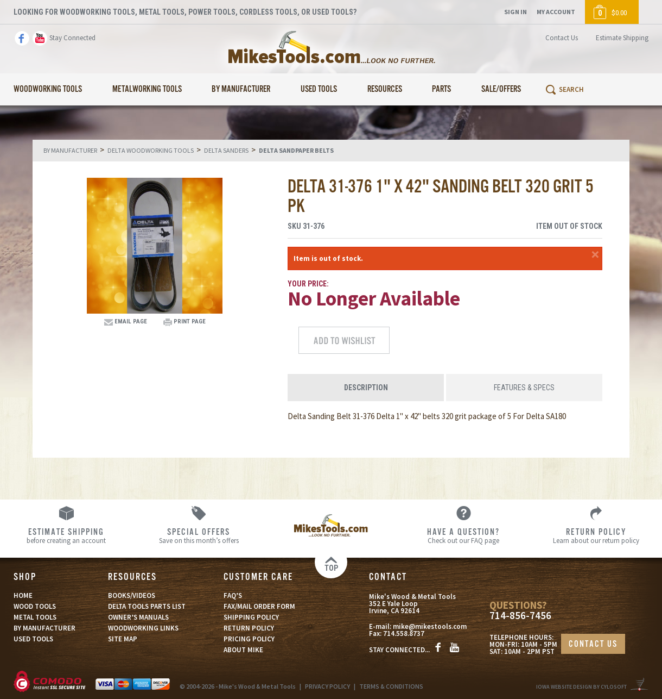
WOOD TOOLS (35, 606)
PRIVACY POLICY (327, 686)
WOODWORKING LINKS (143, 628)
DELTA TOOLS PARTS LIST (147, 606)
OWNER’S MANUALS (138, 617)
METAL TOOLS (35, 617)
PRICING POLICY (249, 638)
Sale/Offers (501, 89)
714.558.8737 (403, 633)
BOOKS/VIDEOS (131, 595)
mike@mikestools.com (430, 626)
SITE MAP (122, 638)
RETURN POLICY (249, 628)
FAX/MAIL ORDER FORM (259, 606)
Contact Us (561, 37)
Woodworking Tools (48, 89)
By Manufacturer (241, 89)
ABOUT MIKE (243, 649)
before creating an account (66, 535)
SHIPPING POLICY (251, 617)
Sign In (515, 12)
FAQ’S (233, 595)
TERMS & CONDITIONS (391, 686)
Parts (441, 89)
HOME (23, 595)
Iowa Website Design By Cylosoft (581, 686)
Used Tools (319, 89)
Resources (384, 89)
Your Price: (308, 283)
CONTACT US (593, 644)
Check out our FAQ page (463, 535)
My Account (556, 12)
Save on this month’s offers (198, 535)
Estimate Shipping (622, 37)
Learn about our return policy (596, 535)
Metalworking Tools (147, 89)
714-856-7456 (520, 615)
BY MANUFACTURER (44, 628)
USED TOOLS (33, 638)
